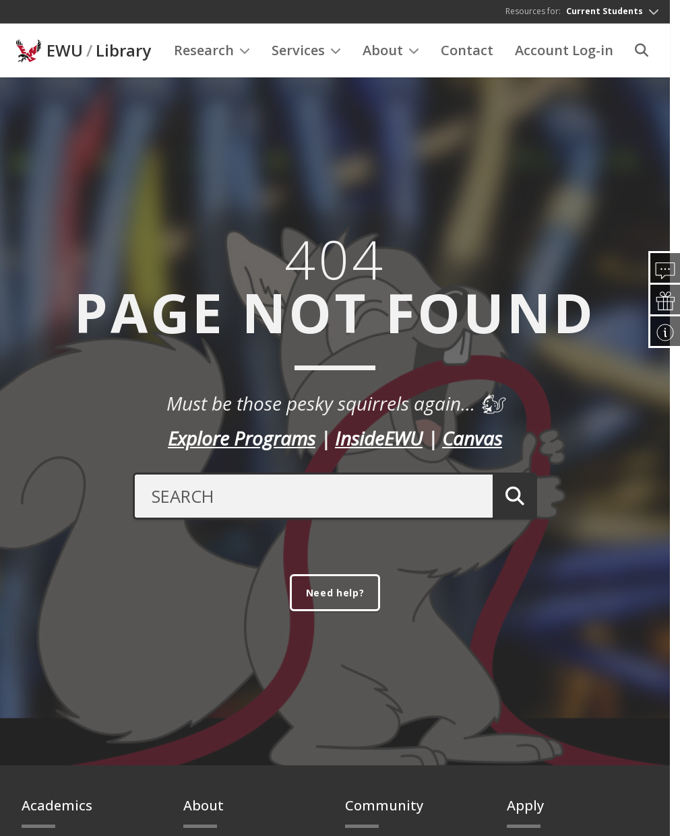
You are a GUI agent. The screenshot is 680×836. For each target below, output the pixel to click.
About (391, 54)
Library (123, 54)
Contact (467, 54)
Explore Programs (241, 439)
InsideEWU (379, 439)
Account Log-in (564, 54)
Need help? (335, 597)
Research (212, 54)
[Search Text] (309, 497)
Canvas (472, 439)
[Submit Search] (511, 497)
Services (306, 54)
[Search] (641, 54)
